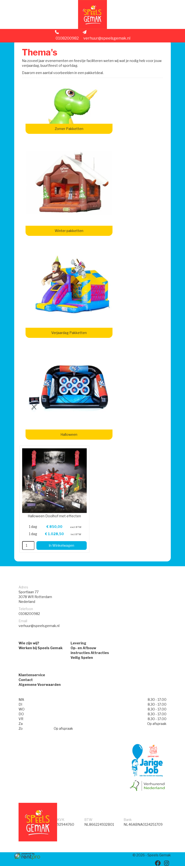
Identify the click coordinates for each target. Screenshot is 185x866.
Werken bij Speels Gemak (41, 648)
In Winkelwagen (61, 545)
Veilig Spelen (82, 657)
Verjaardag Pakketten (69, 333)
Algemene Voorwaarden (40, 684)
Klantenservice (32, 675)
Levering (78, 643)
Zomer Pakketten (69, 129)
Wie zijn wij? (29, 643)
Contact (26, 680)
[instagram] (166, 863)
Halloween (68, 434)
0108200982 (67, 35)
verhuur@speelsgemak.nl (106, 35)
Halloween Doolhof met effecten (54, 516)
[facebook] (157, 863)
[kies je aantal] (28, 545)
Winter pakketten (69, 231)
